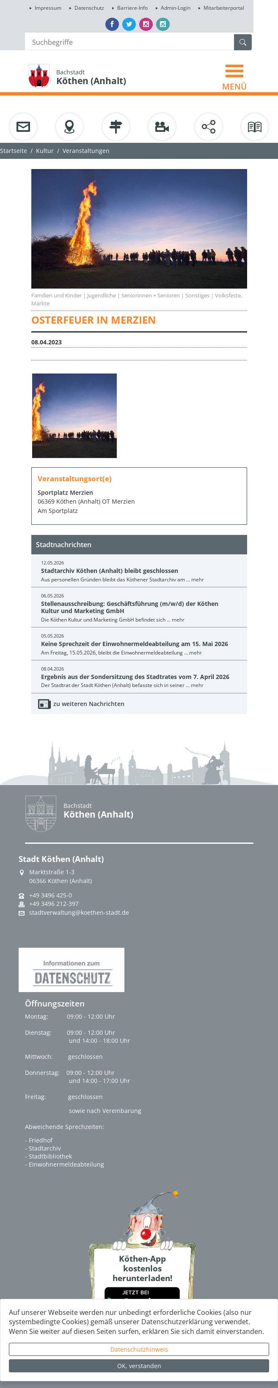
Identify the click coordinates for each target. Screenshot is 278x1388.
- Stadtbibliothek (48, 1156)
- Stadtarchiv (43, 1148)
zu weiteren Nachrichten (88, 703)
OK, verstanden (139, 1366)
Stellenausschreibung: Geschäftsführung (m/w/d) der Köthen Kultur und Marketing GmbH (129, 607)
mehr (197, 579)
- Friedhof (38, 1140)
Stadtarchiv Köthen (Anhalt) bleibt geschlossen (109, 571)
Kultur (45, 151)
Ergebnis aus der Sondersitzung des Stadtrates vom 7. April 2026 (135, 677)
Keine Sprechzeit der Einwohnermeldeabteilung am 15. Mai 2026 (134, 644)
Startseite (13, 151)
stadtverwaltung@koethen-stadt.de (79, 913)
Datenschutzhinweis (139, 1349)
